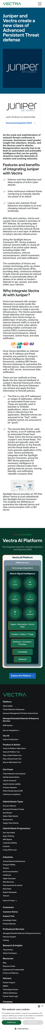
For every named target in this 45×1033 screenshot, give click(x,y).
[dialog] (22, 1018)
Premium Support (9, 937)
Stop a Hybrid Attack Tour (12, 755)
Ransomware (8, 820)
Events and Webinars (10, 973)
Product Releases (9, 924)
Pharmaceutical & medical (12, 885)
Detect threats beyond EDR (13, 791)
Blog (4, 963)
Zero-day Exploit (9, 833)
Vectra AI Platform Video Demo (14, 748)
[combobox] (39, 1006)
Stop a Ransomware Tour (12, 759)
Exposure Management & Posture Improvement (20, 713)
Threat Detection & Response (13, 709)
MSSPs (5, 986)
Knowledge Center (10, 920)
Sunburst (6, 846)
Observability (7, 706)
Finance (6, 868)
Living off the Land (9, 850)
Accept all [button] (11, 1022)
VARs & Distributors (10, 993)
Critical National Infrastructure (14, 861)
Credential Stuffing (10, 843)
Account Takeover (9, 806)
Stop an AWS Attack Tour (12, 762)
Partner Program (9, 983)
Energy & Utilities (9, 865)
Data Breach (7, 813)
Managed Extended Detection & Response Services (22, 933)
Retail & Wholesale (10, 892)
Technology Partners (10, 990)
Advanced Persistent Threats (13, 809)
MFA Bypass (7, 839)
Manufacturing (8, 882)
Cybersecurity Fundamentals (13, 970)
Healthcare (7, 875)
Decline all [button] (33, 1022)
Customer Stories (10, 912)
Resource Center (9, 966)
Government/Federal (10, 872)
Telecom (6, 896)
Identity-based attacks (11, 777)
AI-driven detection (10, 788)
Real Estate (7, 889)
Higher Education (9, 879)
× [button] (42, 1006)
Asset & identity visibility (12, 784)
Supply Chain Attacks (11, 823)
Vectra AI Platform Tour (11, 752)
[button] (22, 1028)
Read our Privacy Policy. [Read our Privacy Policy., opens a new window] (26, 1018)
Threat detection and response (14, 774)
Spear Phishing (8, 836)
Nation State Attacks (10, 816)
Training (6, 940)
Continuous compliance (12, 794)
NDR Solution (8, 725)
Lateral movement (9, 781)
